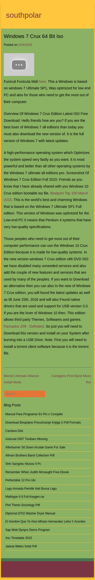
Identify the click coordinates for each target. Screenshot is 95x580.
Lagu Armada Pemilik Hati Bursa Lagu (31, 488)
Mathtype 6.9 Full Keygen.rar (24, 496)
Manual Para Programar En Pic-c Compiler (34, 414)
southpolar (23, 15)
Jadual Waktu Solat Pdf (21, 546)
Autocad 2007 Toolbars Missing (26, 439)
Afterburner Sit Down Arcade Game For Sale (35, 447)
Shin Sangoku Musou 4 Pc (23, 464)
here (42, 81)
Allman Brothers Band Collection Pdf (29, 455)
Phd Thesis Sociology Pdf (22, 505)
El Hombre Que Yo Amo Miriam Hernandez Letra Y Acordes (45, 521)
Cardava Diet (14, 431)
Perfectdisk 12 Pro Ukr (20, 480)
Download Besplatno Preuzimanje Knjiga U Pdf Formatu (43, 422)
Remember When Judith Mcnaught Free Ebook (37, 472)
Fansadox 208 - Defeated (24, 326)
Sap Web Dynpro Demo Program (27, 530)
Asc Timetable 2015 (18, 538)
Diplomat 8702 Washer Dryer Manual (30, 513)
